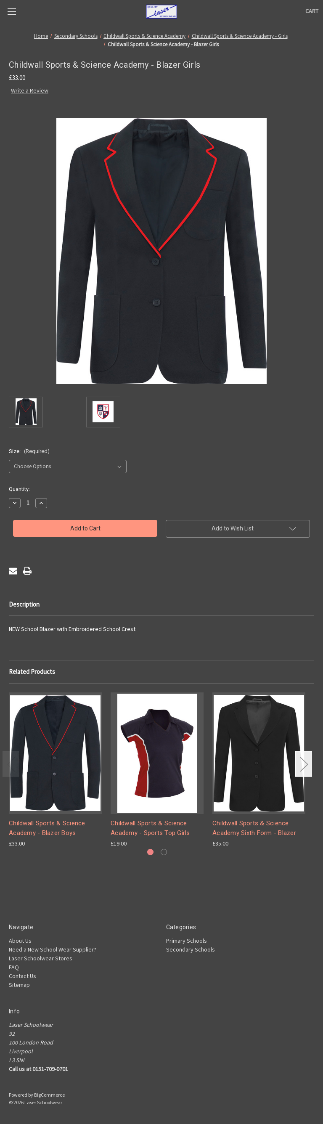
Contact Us (22, 976)
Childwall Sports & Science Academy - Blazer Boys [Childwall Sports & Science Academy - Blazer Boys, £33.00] (47, 828)
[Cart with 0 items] (312, 11)
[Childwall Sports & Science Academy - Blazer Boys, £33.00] (55, 753)
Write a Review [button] (29, 90)
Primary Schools (186, 940)
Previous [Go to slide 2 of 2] (11, 764)
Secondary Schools (190, 949)
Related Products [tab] (32, 672)
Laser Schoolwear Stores (40, 958)
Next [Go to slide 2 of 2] (303, 764)
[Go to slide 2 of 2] (164, 852)
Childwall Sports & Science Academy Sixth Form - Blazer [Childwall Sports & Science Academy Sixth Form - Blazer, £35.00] (254, 828)
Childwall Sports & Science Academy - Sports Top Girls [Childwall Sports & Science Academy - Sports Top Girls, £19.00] (150, 828)
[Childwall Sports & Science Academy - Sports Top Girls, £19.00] (157, 753)
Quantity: (19, 489)
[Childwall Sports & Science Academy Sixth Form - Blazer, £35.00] (259, 753)
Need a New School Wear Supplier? (52, 949)
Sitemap (19, 985)
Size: (29, 451)
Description (24, 604)
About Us (20, 940)
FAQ (14, 967)
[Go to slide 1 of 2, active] (150, 852)
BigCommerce (49, 1095)
